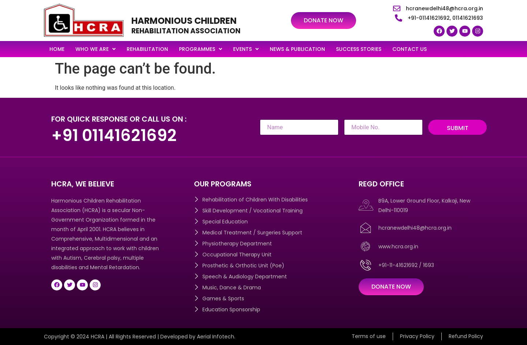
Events (246, 49)
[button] (95, 49)
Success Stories (358, 49)
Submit (457, 128)
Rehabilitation (147, 49)
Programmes (200, 49)
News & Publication (297, 49)
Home (56, 49)
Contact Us (409, 49)
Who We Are (95, 49)
